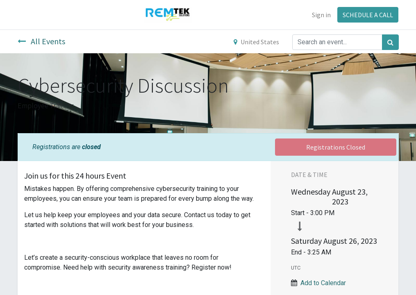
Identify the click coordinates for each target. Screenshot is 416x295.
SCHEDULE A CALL (368, 15)
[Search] (390, 42)
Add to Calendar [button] (323, 283)
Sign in (321, 15)
